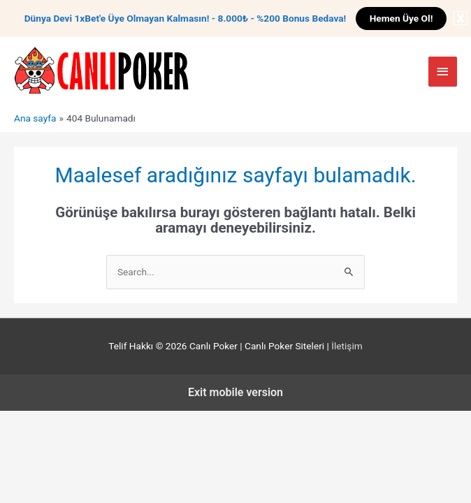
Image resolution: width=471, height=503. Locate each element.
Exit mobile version (235, 392)
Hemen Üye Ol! (401, 18)
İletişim (346, 345)
